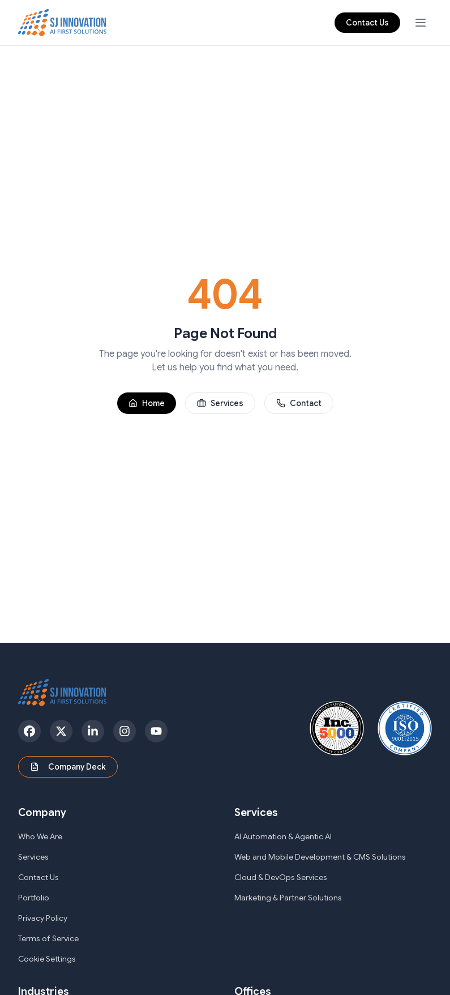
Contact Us (367, 23)
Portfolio (33, 897)
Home (146, 403)
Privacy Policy (42, 918)
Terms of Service (48, 938)
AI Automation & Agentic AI (283, 836)
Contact (299, 403)
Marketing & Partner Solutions (288, 897)
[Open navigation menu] (420, 22)
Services (220, 403)
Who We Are (40, 836)
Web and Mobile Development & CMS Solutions (320, 857)
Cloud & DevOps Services (280, 877)
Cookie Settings (47, 959)
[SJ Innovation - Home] (62, 23)
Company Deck (68, 767)
